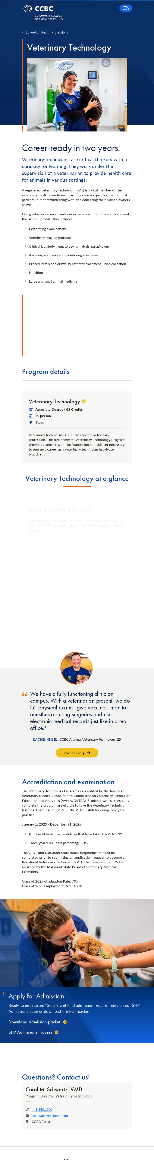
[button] (125, 8)
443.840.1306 (42, 1109)
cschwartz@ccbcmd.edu (50, 1115)
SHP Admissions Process (30, 1032)
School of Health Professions (47, 32)
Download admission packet (34, 1022)
